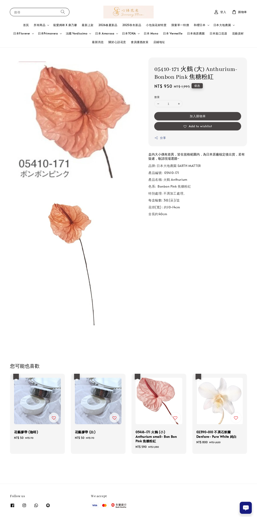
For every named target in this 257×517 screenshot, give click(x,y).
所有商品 (39, 25)
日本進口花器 (218, 33)
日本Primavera (48, 33)
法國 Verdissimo (77, 33)
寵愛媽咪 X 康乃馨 (65, 25)
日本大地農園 (222, 25)
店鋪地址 (159, 42)
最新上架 (87, 25)
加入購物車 (198, 116)
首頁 (26, 25)
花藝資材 (238, 33)
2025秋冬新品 (131, 25)
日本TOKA (129, 33)
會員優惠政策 (140, 42)
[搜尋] (62, 12)
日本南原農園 (196, 33)
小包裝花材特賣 (156, 25)
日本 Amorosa (104, 33)
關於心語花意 (117, 42)
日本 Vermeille (172, 33)
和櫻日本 (199, 25)
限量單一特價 (180, 25)
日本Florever (21, 33)
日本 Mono (151, 33)
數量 (157, 97)
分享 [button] (160, 138)
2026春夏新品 (107, 25)
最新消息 (98, 42)
